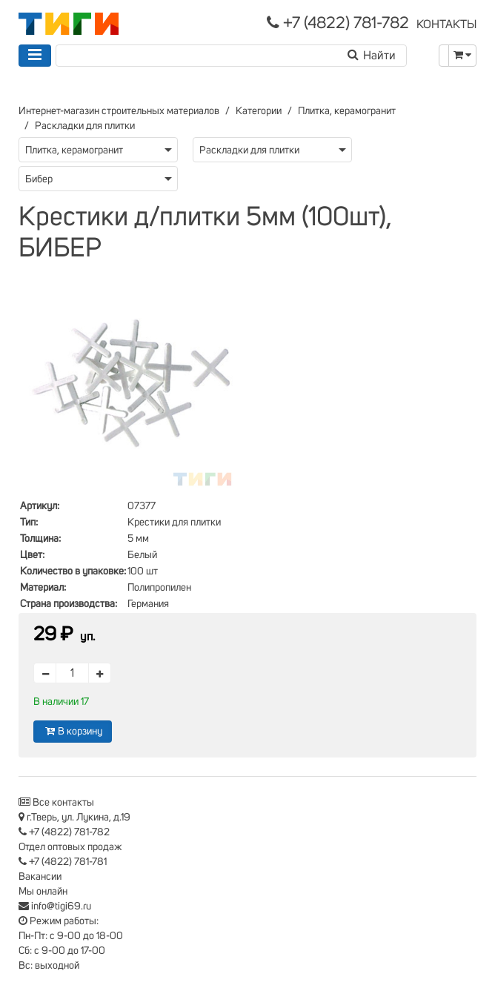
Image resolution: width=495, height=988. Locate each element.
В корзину (72, 731)
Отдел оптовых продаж (70, 847)
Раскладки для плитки (85, 126)
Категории (259, 111)
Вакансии (40, 877)
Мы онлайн (43, 891)
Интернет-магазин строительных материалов (119, 111)
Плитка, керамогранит (347, 111)
